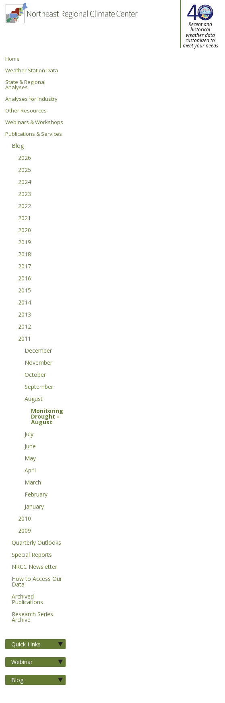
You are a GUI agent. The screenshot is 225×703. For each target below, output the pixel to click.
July (29, 434)
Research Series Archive (32, 617)
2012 (24, 327)
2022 (24, 206)
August (34, 399)
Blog (18, 146)
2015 (24, 291)
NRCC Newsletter (34, 567)
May (30, 459)
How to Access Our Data (37, 582)
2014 (24, 303)
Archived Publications (27, 600)
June (30, 446)
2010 (24, 519)
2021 (24, 218)
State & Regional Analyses (25, 85)
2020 (24, 230)
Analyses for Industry (31, 99)
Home (12, 58)
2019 (24, 242)
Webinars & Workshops (34, 122)
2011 (24, 339)
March (33, 483)
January (34, 507)
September (39, 387)
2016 (24, 279)
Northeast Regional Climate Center (71, 28)
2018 (24, 254)
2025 (24, 170)
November (38, 363)
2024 (24, 182)
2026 (24, 158)
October (35, 375)
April (30, 471)
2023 (24, 194)
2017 (24, 267)
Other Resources (26, 110)
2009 (24, 531)
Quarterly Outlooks (36, 543)
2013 (24, 315)
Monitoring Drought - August (47, 417)
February (36, 495)
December (38, 351)
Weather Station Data (31, 70)
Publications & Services (33, 134)
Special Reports (32, 555)
